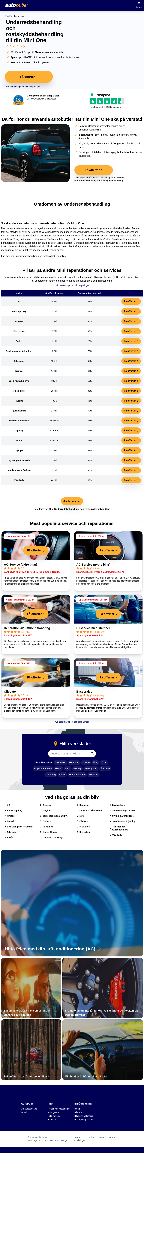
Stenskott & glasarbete (122, 810)
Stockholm (60, 762)
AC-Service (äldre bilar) (20, 564)
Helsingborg (91, 768)
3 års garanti (53, 1112)
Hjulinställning (48, 832)
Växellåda (116, 835)
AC (7, 805)
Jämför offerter (72, 501)
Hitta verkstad (54, 1116)
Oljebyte (10, 691)
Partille (62, 774)
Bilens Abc (79, 1112)
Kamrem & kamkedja (51, 837)
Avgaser (10, 816)
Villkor (91, 1137)
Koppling (83, 805)
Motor (81, 816)
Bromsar (45, 805)
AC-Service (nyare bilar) (93, 564)
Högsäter (93, 774)
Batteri (9, 821)
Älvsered (105, 768)
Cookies (102, 1137)
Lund (67, 768)
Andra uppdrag (13, 810)
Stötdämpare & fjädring (122, 821)
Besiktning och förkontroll (19, 827)
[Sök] (92, 753)
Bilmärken (52, 1119)
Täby (95, 762)
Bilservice (11, 832)
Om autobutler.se (29, 1109)
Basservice (84, 691)
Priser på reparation (83, 1119)
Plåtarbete (83, 827)
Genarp (77, 768)
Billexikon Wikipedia (83, 1116)
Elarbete (45, 821)
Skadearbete (117, 805)
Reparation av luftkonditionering (27, 628)
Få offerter (131, 301)
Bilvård (9, 837)
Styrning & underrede (122, 816)
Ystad (104, 762)
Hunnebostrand (77, 774)
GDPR (112, 1137)
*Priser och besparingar (59, 1109)
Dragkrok (46, 810)
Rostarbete (83, 832)
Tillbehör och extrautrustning (119, 828)
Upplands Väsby (43, 768)
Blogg (77, 1109)
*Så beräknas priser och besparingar (23, 86)
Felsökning (47, 827)
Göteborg (74, 762)
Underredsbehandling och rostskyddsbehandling (40, 256)
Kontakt (24, 1112)
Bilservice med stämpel (93, 628)
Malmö (86, 762)
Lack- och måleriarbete (89, 810)
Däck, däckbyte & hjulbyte (54, 816)
